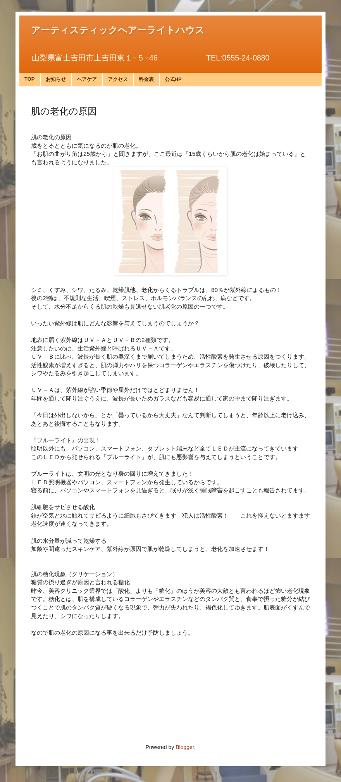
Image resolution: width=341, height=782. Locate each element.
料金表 (146, 79)
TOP (29, 79)
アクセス (118, 79)
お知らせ (56, 79)
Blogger (185, 747)
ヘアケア (87, 79)
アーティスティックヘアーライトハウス (118, 30)
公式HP (173, 79)
